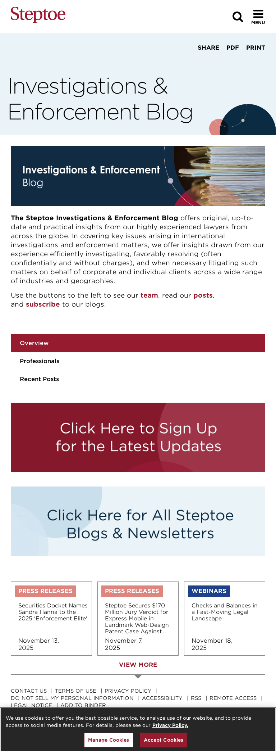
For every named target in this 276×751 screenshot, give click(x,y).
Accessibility (162, 698)
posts (203, 295)
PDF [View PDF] (232, 47)
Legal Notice (31, 705)
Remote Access (233, 698)
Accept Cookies (164, 742)
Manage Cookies (108, 742)
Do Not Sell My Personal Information (72, 698)
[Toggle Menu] (258, 16)
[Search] (238, 16)
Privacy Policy (128, 691)
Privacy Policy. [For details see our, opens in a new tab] (170, 727)
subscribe (43, 304)
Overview (34, 343)
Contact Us (29, 691)
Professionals (39, 361)
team (149, 295)
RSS (196, 698)
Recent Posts (39, 379)
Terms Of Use (75, 691)
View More (138, 664)
